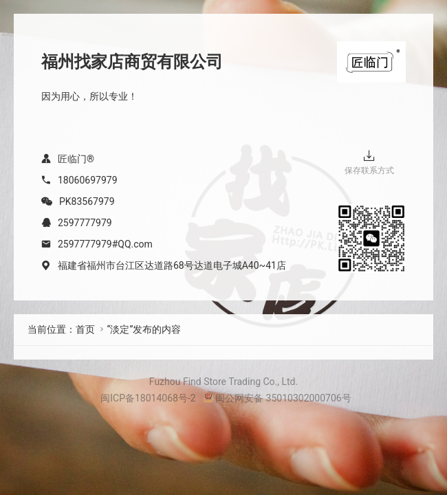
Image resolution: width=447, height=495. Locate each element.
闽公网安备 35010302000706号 (277, 398)
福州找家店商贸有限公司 (132, 62)
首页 (85, 329)
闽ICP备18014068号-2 (147, 398)
